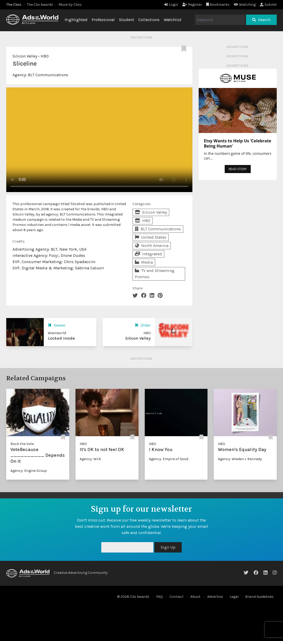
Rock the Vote (22, 444)
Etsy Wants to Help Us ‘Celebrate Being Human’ (237, 143)
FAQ (159, 596)
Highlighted (76, 19)
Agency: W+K (90, 459)
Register (192, 4)
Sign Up (168, 547)
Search (261, 19)
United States (150, 237)
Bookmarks (218, 4)
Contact (176, 596)
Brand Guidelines (259, 596)
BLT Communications (48, 74)
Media (144, 262)
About (195, 596)
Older (143, 325)
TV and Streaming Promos (154, 273)
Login (171, 4)
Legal (234, 596)
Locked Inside (61, 338)
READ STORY (238, 169)
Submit (268, 4)
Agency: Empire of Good (168, 459)
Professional (103, 19)
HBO (45, 56)
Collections (149, 19)
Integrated (148, 253)
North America (151, 245)
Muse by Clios (70, 4)
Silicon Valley (24, 56)
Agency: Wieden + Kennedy (240, 459)
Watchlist (172, 19)
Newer (57, 325)
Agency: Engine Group (28, 470)
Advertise (215, 596)
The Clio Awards (40, 4)
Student (126, 19)
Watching (245, 4)
